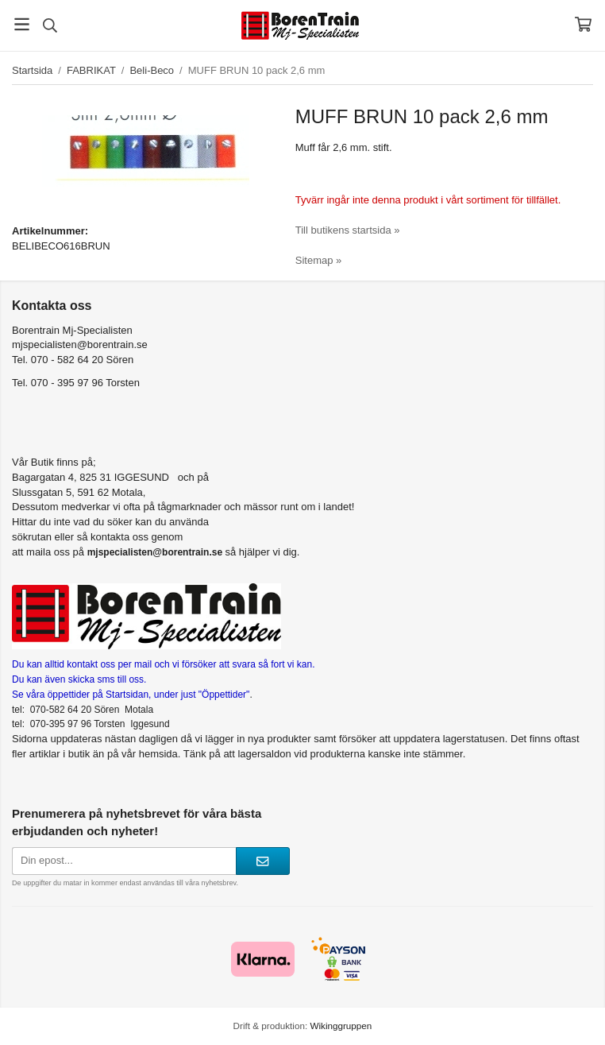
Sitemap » (318, 260)
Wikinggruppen (341, 1025)
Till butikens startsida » (347, 230)
